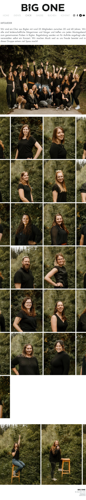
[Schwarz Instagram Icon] (74, 15)
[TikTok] (80, 15)
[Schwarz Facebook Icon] (77, 15)
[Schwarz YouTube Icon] (83, 15)
